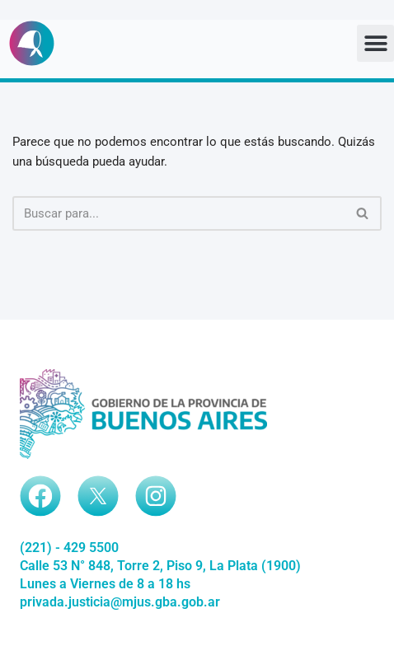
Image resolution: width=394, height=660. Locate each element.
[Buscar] (178, 213)
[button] (375, 43)
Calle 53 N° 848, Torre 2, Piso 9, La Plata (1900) (160, 565)
